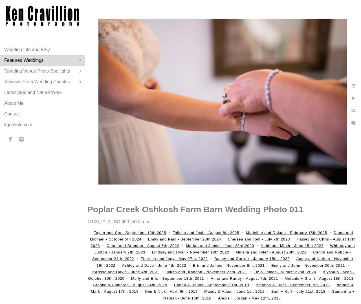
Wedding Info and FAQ (27, 49)
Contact (12, 113)
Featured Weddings (23, 60)
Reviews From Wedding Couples (37, 81)
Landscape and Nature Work (32, 92)
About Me (13, 103)
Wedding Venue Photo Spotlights (37, 71)
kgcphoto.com (18, 124)
